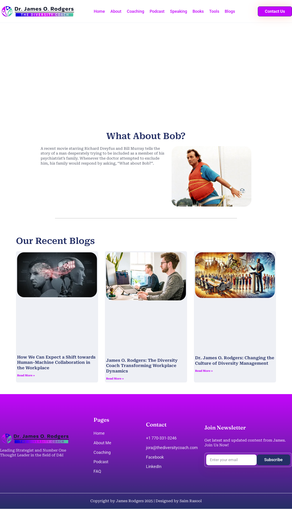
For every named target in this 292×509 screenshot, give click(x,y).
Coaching (135, 11)
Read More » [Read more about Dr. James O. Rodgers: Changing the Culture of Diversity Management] (204, 370)
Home (99, 11)
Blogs (230, 11)
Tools (214, 11)
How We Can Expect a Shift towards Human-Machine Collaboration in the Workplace (56, 362)
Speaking (178, 11)
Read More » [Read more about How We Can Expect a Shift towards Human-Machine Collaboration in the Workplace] (26, 375)
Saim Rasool (191, 501)
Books (198, 11)
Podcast (157, 11)
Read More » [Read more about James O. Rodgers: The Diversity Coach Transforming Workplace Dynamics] (115, 378)
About (115, 11)
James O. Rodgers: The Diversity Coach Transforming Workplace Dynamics (142, 365)
